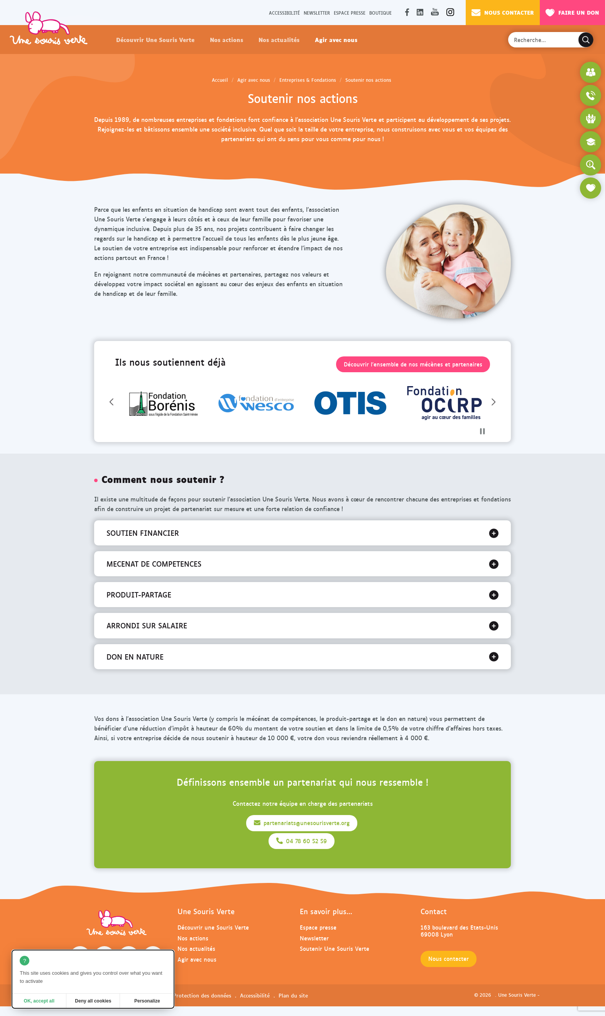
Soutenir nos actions (368, 80)
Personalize (147, 1001)
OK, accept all (39, 1001)
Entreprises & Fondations (307, 80)
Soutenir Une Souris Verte (334, 948)
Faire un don (572, 12)
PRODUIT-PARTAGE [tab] (138, 594)
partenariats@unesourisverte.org (302, 823)
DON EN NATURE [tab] (135, 656)
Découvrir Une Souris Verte (155, 39)
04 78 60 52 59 (301, 841)
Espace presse (349, 12)
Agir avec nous (336, 39)
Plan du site (293, 995)
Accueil (220, 80)
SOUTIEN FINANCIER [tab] (142, 532)
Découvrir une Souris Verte (213, 927)
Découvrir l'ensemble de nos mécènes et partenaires (413, 364)
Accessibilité (284, 12)
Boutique (380, 12)
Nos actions (226, 39)
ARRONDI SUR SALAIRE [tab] (146, 625)
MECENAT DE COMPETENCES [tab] (153, 563)
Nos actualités (279, 39)
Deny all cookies (93, 1001)
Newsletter (317, 12)
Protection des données (202, 995)
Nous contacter (502, 12)
